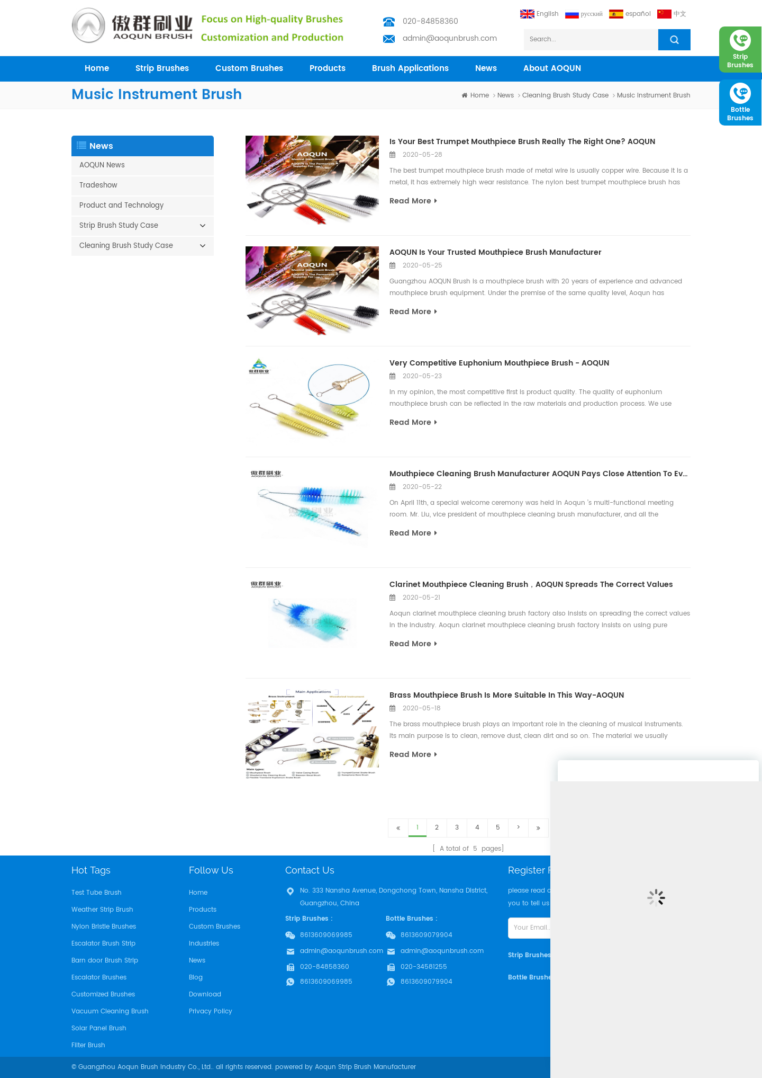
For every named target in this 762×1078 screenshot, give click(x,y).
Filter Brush (88, 1045)
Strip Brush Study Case (118, 225)
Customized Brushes (103, 995)
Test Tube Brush (96, 893)
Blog (196, 978)
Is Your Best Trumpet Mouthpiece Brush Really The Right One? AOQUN (522, 142)
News (486, 68)
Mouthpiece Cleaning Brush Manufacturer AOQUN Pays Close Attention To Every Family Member (540, 474)
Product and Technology (121, 205)
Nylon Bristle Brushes (103, 927)
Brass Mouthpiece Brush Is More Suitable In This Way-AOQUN (506, 695)
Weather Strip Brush (102, 910)
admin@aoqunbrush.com (450, 38)
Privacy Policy (210, 1011)
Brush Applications (410, 68)
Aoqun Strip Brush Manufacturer (365, 1067)
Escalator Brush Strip (103, 944)
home (97, 68)
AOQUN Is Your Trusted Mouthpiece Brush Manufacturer (495, 252)
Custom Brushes (249, 68)
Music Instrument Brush (654, 96)
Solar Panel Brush (98, 1028)
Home (198, 893)
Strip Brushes (162, 68)
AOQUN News (102, 165)
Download (205, 995)
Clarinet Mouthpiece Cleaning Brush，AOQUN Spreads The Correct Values (531, 584)
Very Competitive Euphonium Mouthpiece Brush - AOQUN (499, 363)
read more (413, 201)
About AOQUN (552, 68)
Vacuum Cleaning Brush (110, 1011)
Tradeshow (98, 185)
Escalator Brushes (98, 978)
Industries (204, 944)
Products (202, 910)
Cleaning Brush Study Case (565, 96)
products (328, 68)
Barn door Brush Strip (104, 961)
